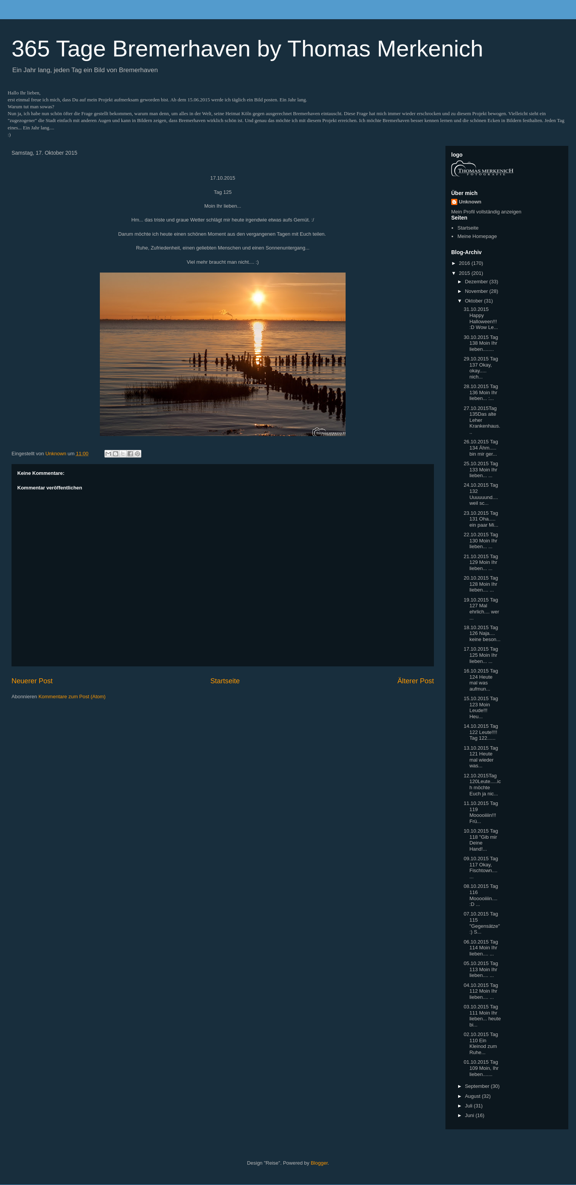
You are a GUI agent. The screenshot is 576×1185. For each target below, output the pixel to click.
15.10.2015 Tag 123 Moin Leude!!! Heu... (480, 707)
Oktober (474, 301)
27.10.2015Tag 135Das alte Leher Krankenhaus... (481, 420)
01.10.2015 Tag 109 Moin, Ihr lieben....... (480, 1068)
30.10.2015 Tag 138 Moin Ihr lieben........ (480, 343)
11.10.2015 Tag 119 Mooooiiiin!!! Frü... (480, 812)
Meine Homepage (477, 236)
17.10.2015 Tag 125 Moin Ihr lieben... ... (480, 655)
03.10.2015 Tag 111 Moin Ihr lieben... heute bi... (482, 1016)
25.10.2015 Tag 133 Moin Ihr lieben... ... (480, 469)
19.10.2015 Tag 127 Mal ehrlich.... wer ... (481, 609)
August (473, 1096)
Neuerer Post (32, 681)
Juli (469, 1106)
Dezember (477, 281)
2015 (465, 273)
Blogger (319, 1163)
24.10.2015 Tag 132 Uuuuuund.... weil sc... (480, 494)
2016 (465, 263)
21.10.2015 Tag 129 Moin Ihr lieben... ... (480, 562)
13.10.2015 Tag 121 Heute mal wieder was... (480, 757)
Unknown (470, 202)
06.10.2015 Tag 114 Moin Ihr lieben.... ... (480, 948)
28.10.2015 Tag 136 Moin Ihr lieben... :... (480, 392)
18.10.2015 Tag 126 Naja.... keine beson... (481, 633)
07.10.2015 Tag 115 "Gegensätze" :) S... (481, 923)
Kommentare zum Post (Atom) (72, 696)
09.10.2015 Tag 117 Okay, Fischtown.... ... (480, 867)
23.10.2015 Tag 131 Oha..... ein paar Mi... (480, 519)
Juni (470, 1115)
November (477, 291)
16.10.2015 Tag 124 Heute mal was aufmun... (480, 680)
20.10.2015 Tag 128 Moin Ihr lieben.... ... (480, 584)
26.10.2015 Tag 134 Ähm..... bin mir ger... (480, 447)
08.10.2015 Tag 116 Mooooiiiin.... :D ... (480, 895)
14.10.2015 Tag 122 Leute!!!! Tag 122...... (480, 732)
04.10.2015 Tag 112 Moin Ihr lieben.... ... (480, 991)
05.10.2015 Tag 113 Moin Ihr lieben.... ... (480, 969)
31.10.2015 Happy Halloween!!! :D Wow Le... (480, 318)
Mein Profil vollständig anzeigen (486, 212)
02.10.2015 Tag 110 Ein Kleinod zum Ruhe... (480, 1043)
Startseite (225, 681)
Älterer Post (415, 681)
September (478, 1086)
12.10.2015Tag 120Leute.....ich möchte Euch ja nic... (482, 785)
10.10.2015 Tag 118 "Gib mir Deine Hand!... (480, 840)
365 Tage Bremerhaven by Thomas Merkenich (247, 48)
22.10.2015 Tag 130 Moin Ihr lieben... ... (480, 540)
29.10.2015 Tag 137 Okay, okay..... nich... (480, 368)
